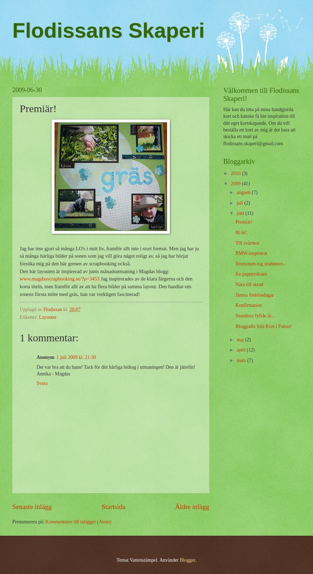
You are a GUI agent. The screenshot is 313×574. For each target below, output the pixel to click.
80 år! (241, 232)
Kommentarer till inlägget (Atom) (78, 521)
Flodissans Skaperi (108, 30)
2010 (236, 173)
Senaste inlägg (32, 506)
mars (242, 360)
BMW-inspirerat (251, 253)
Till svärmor (247, 243)
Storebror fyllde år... (255, 315)
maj (241, 339)
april (242, 350)
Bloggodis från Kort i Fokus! (263, 326)
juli (240, 203)
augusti (244, 192)
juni (241, 213)
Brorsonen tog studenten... (260, 263)
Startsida (114, 506)
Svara (42, 383)
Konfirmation (248, 305)
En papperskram (251, 274)
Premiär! (243, 222)
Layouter (48, 317)
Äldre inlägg (192, 506)
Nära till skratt (249, 284)
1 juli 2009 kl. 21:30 (76, 357)
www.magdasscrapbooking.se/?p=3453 (60, 279)
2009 (236, 183)
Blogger (187, 560)
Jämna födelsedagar (254, 295)
